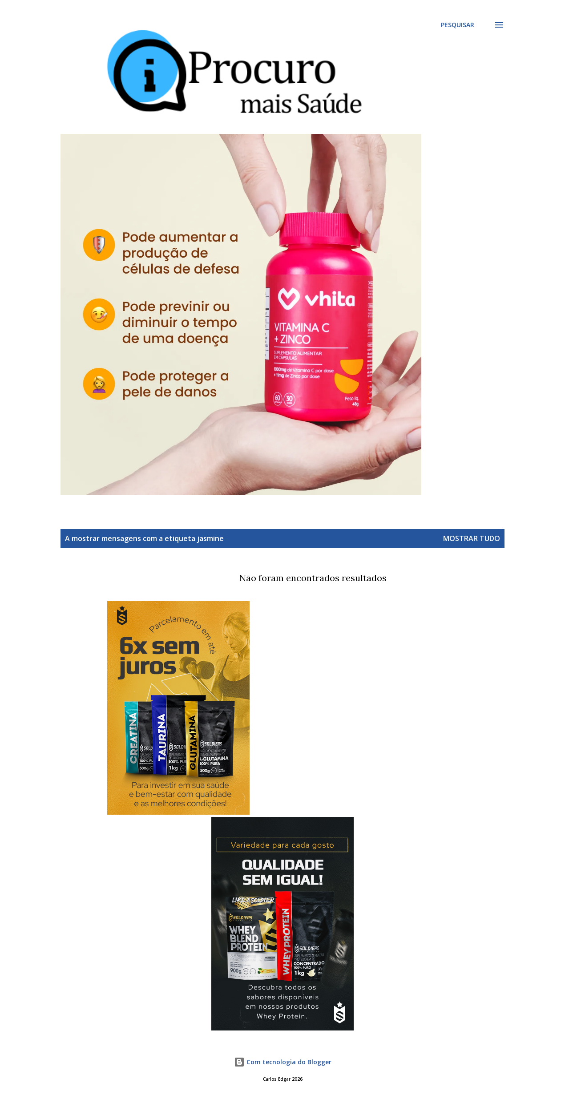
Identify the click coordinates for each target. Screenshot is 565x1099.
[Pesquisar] (457, 25)
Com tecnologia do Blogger (282, 1062)
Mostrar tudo (471, 538)
